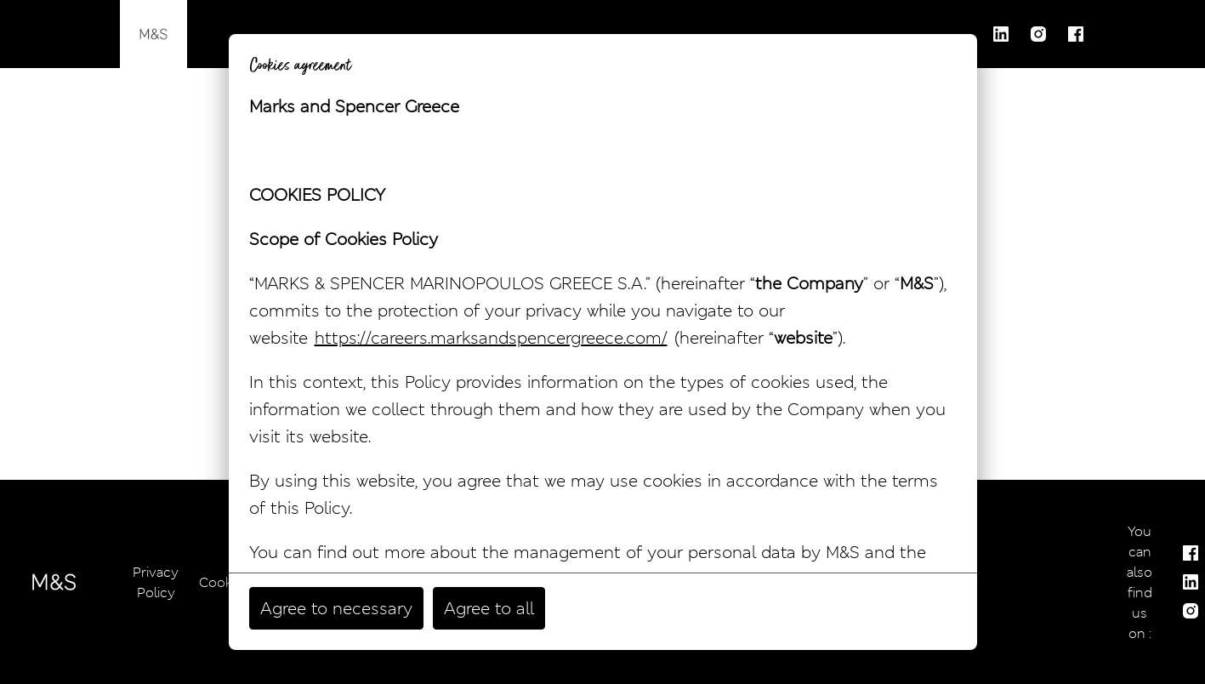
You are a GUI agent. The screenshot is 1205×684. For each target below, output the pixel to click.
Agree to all (489, 607)
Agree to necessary (336, 607)
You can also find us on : (1139, 581)
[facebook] (1076, 34)
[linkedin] (1001, 34)
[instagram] (1038, 34)
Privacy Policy (156, 582)
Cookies (224, 581)
